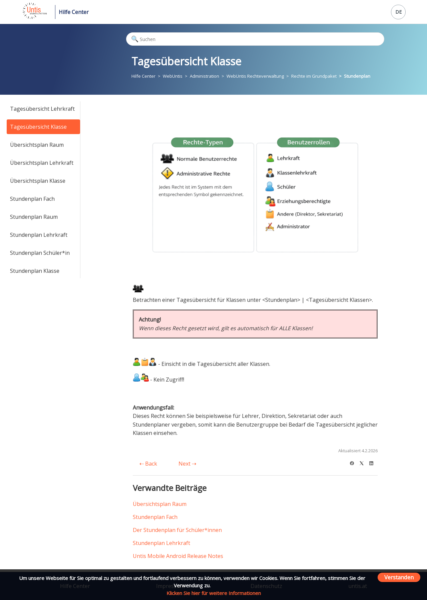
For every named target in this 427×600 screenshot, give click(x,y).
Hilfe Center (74, 12)
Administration (204, 76)
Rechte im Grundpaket (314, 76)
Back (148, 463)
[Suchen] (255, 39)
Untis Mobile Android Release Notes (178, 556)
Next (187, 463)
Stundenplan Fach (32, 198)
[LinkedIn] (373, 462)
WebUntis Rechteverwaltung (255, 76)
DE (398, 12)
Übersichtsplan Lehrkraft (41, 162)
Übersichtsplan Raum (37, 144)
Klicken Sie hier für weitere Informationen (213, 593)
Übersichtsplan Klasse (37, 180)
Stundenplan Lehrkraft (38, 234)
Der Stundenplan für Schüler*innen (177, 530)
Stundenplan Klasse (34, 270)
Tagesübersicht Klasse (38, 126)
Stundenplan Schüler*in (40, 252)
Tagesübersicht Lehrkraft (42, 108)
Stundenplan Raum (34, 216)
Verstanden (399, 577)
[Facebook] (354, 462)
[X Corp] (364, 462)
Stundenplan (357, 76)
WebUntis (172, 76)
